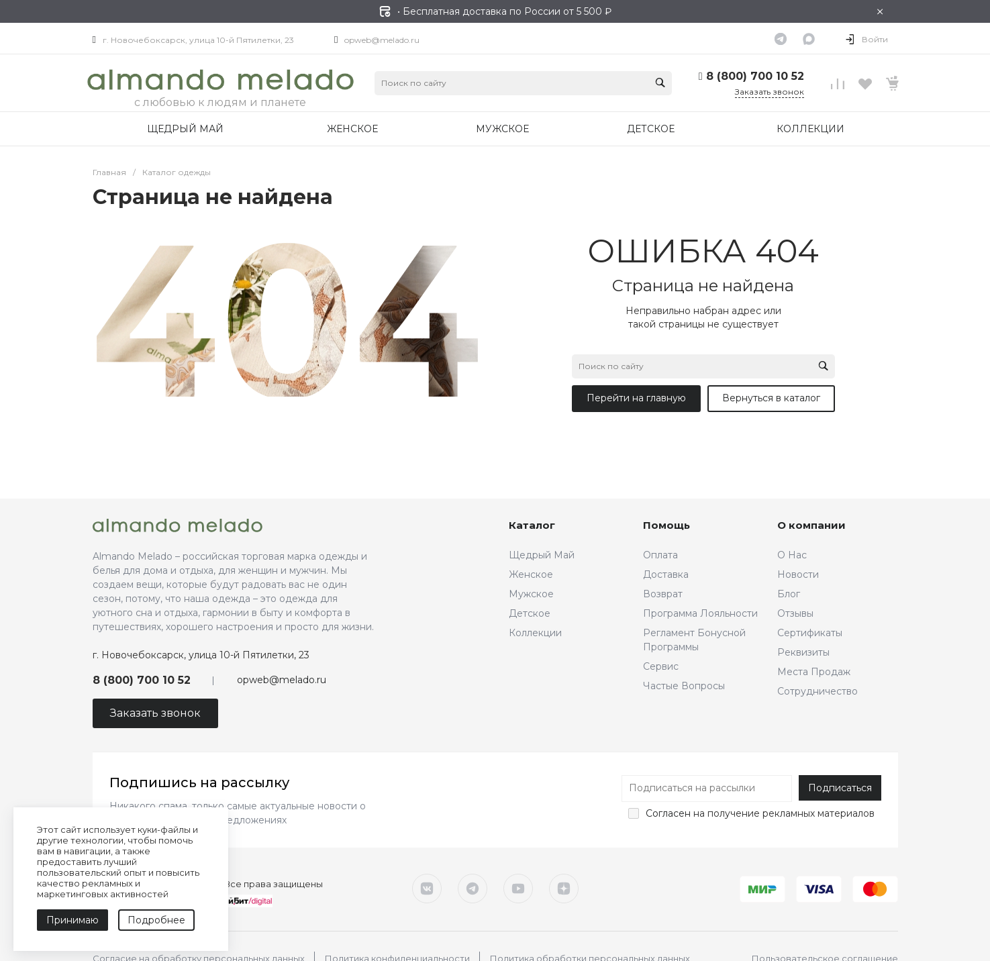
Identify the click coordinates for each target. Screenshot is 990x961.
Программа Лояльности (700, 613)
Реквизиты (803, 652)
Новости (798, 574)
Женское (531, 574)
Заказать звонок (769, 92)
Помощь (666, 525)
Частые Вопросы (684, 686)
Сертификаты (809, 633)
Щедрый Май (542, 555)
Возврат (663, 594)
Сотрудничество (817, 691)
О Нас (792, 555)
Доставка (666, 574)
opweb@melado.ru (381, 40)
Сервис (661, 666)
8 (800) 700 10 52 (755, 76)
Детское (529, 613)
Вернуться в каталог (771, 398)
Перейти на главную (636, 398)
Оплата (660, 555)
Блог (788, 594)
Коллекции (535, 633)
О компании (811, 525)
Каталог (532, 525)
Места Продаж (813, 672)
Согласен (668, 813)
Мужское (531, 594)
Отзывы (795, 613)
